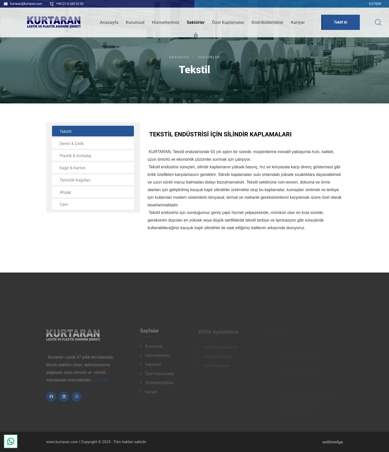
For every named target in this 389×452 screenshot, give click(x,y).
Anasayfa (109, 22)
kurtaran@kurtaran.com (26, 4)
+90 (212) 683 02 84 (70, 4)
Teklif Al (340, 22)
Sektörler (196, 23)
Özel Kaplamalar (228, 22)
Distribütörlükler (268, 22)
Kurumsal (135, 22)
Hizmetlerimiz (166, 22)
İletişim (375, 4)
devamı (103, 381)
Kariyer (298, 22)
